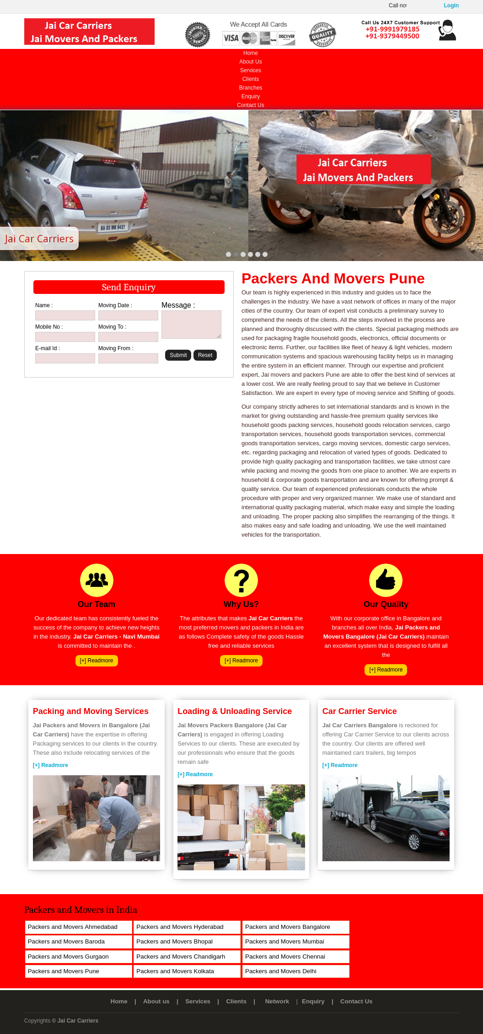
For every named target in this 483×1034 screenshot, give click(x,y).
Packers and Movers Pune (63, 971)
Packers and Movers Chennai (285, 956)
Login (451, 5)
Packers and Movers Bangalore (287, 926)
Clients (250, 79)
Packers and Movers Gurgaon (68, 956)
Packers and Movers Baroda (66, 941)
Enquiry (251, 96)
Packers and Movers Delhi (281, 971)
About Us (250, 62)
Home (250, 53)
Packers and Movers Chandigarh (180, 956)
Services (250, 70)
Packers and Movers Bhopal (174, 941)
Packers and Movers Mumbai (284, 941)
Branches (251, 88)
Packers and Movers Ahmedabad (73, 926)
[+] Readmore (96, 660)
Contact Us (250, 105)
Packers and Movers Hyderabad (179, 926)
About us (156, 1001)
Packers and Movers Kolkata (175, 971)
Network (277, 1001)
